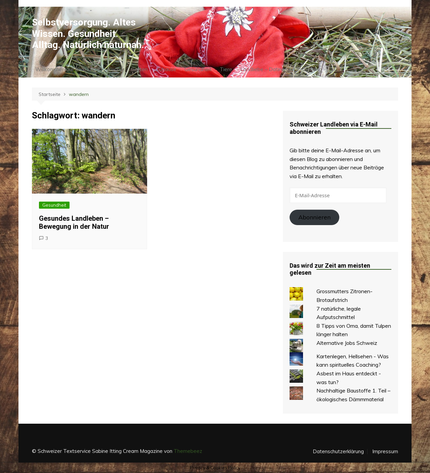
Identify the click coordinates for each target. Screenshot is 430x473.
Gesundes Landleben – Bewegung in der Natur (74, 222)
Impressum (385, 451)
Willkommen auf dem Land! (67, 69)
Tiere (226, 69)
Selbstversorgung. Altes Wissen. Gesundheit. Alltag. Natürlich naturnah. (88, 33)
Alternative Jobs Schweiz (346, 342)
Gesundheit (198, 69)
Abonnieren (314, 217)
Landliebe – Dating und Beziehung (281, 69)
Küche (115, 69)
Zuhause (166, 69)
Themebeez (188, 451)
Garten (139, 69)
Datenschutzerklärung (338, 451)
